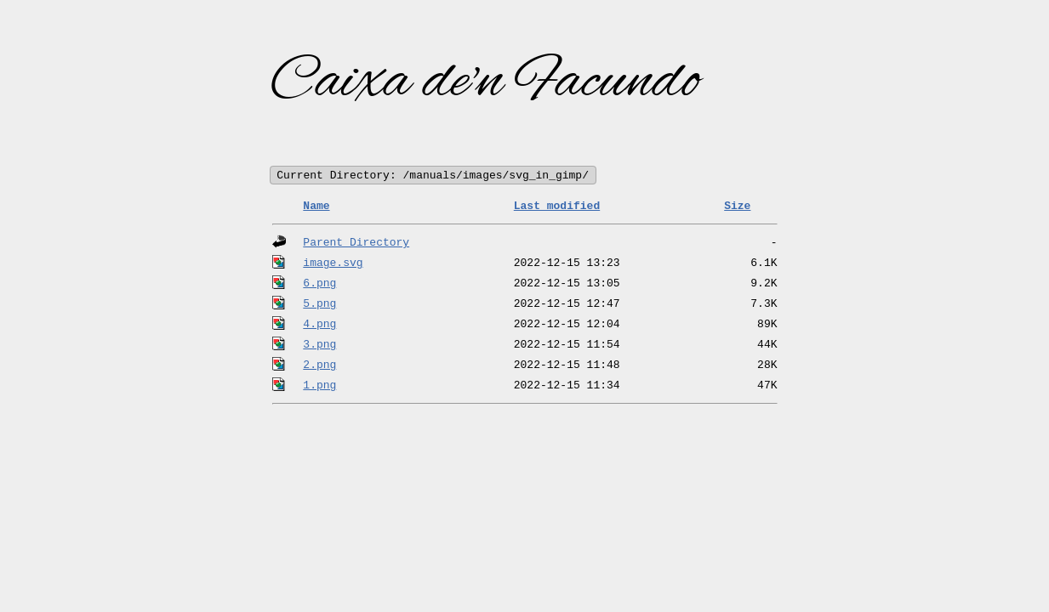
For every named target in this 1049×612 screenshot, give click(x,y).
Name (316, 206)
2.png (319, 365)
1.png (319, 386)
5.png (319, 304)
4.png (319, 324)
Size (737, 206)
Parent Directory (356, 243)
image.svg (332, 263)
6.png (319, 284)
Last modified (557, 206)
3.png (319, 345)
